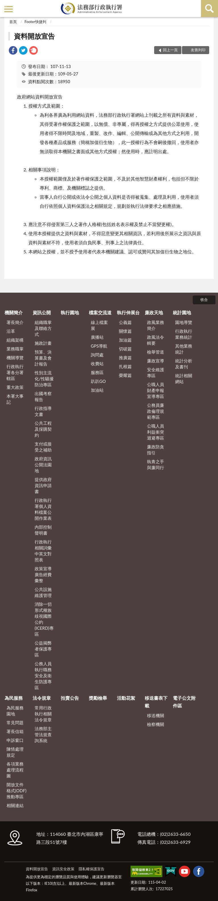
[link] (13, 51)
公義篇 (125, 322)
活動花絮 (126, 698)
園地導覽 (183, 322)
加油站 (97, 390)
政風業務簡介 (155, 325)
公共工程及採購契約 (43, 429)
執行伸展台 (128, 312)
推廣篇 (125, 357)
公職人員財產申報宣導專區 (155, 390)
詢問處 (97, 354)
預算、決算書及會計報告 (43, 357)
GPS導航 (99, 345)
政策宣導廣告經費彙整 (43, 574)
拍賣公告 (70, 698)
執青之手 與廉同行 (155, 464)
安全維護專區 (155, 372)
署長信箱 (15, 731)
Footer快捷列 (35, 21)
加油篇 (125, 339)
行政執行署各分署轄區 (15, 372)
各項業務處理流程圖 (15, 769)
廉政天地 (154, 312)
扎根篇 (125, 366)
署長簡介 (15, 322)
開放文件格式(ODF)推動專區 (16, 790)
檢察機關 (155, 724)
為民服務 (14, 698)
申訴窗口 (15, 740)
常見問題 (15, 722)
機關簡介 (14, 312)
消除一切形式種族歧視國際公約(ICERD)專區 (44, 619)
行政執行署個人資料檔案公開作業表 (43, 509)
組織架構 (15, 339)
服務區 (97, 372)
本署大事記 (15, 399)
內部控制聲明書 (43, 529)
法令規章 (42, 698)
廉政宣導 (155, 360)
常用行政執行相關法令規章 (43, 713)
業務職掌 (15, 348)
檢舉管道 (155, 351)
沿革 (11, 331)
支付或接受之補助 (43, 446)
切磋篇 (125, 348)
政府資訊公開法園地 (43, 464)
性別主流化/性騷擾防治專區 (44, 378)
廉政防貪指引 (155, 449)
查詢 (209, 8)
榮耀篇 (125, 375)
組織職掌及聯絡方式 (43, 328)
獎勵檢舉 (98, 698)
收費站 (97, 363)
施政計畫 (43, 343)
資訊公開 (42, 312)
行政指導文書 (43, 411)
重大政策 (15, 387)
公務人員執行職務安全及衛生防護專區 (43, 675)
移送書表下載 (156, 701)
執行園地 (70, 312)
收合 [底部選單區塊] (204, 299)
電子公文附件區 (184, 701)
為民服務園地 (15, 710)
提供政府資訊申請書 (43, 485)
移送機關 (155, 715)
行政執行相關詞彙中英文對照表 (43, 550)
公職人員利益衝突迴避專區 (155, 431)
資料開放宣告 (34, 36)
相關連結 (15, 805)
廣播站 (97, 337)
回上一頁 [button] (170, 50)
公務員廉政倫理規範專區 (155, 411)
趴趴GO (98, 381)
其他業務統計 (183, 348)
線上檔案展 (99, 325)
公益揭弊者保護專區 (43, 648)
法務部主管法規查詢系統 (43, 734)
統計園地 (182, 312)
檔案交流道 (100, 312)
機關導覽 (15, 357)
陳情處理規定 (15, 752)
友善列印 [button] (198, 50)
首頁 (13, 21)
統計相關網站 (183, 378)
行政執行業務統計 (183, 334)
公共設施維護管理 (43, 592)
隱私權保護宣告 (91, 869)
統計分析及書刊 (183, 363)
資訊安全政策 (63, 869)
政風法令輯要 (155, 340)
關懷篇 (125, 331)
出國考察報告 (43, 396)
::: (5, 5)
